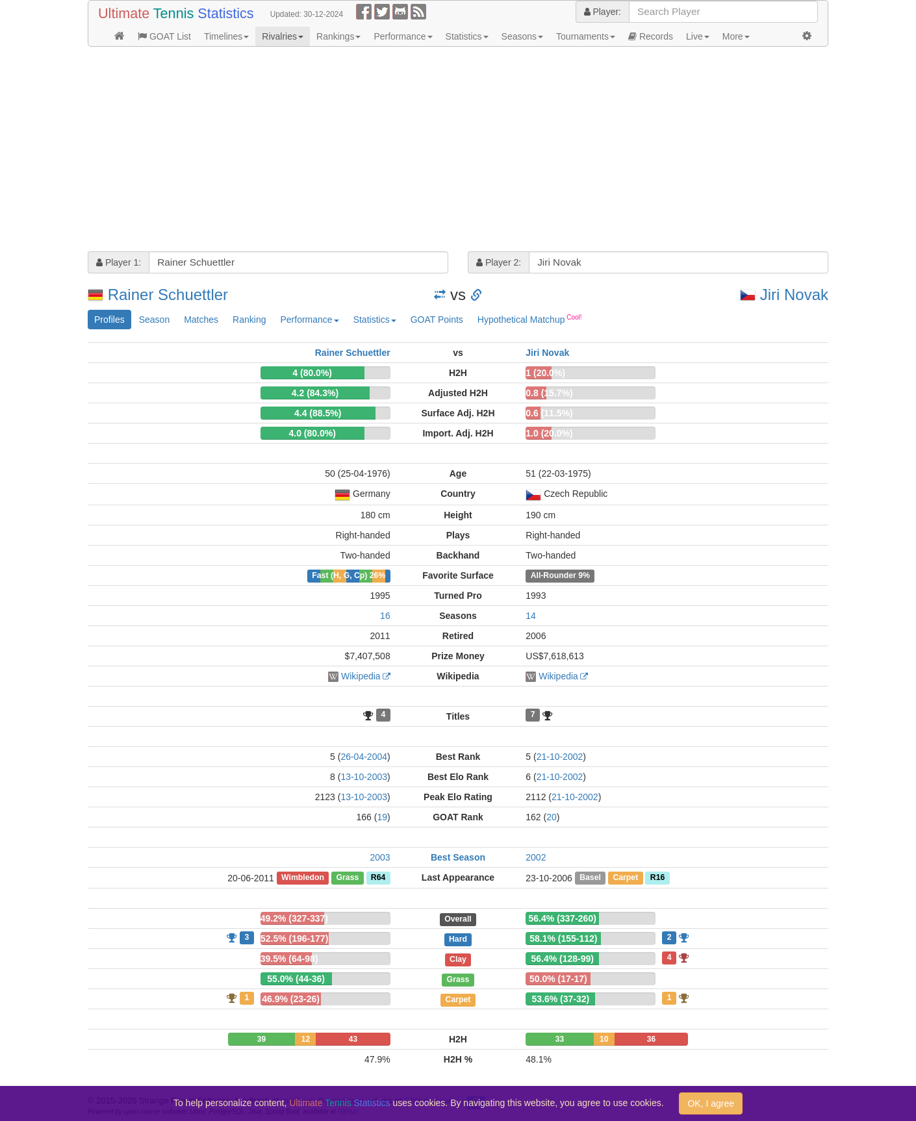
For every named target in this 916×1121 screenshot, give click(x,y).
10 (604, 1039)
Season (154, 319)
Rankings (338, 36)
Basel (590, 878)
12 (305, 1039)
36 (651, 1039)
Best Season (458, 857)
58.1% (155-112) (563, 938)
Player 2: (498, 262)
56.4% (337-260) (562, 918)
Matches (201, 319)
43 (353, 1039)
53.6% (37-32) (561, 999)
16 (385, 616)
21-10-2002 (560, 756)
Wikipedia (361, 676)
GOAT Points (437, 319)
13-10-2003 (363, 777)
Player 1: (118, 262)
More (736, 36)
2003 (380, 857)
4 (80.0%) (312, 373)
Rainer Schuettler (168, 294)
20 (551, 817)
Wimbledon (302, 878)
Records (650, 36)
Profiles (109, 319)
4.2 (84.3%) (315, 393)
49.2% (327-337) (294, 918)
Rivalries (282, 36)
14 (531, 616)
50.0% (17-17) (558, 979)
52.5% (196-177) (294, 938)
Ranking (249, 319)
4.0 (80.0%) (311, 433)
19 (382, 817)
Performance (403, 36)
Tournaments (585, 36)
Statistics (467, 36)
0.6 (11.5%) (549, 413)
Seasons (522, 36)
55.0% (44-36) (296, 979)
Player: (602, 11)
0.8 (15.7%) (549, 393)
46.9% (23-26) (291, 999)
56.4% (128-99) (562, 958)
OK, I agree (710, 1103)
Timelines (226, 36)
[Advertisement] (458, 151)
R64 (378, 878)
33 (559, 1039)
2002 (536, 857)
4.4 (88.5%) (317, 413)
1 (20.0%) (545, 373)
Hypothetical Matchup (529, 319)
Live (697, 36)
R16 (657, 878)
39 (261, 1039)
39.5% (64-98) (289, 958)
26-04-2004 (363, 756)
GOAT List (164, 36)
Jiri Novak (794, 294)
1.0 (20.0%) (549, 433)
